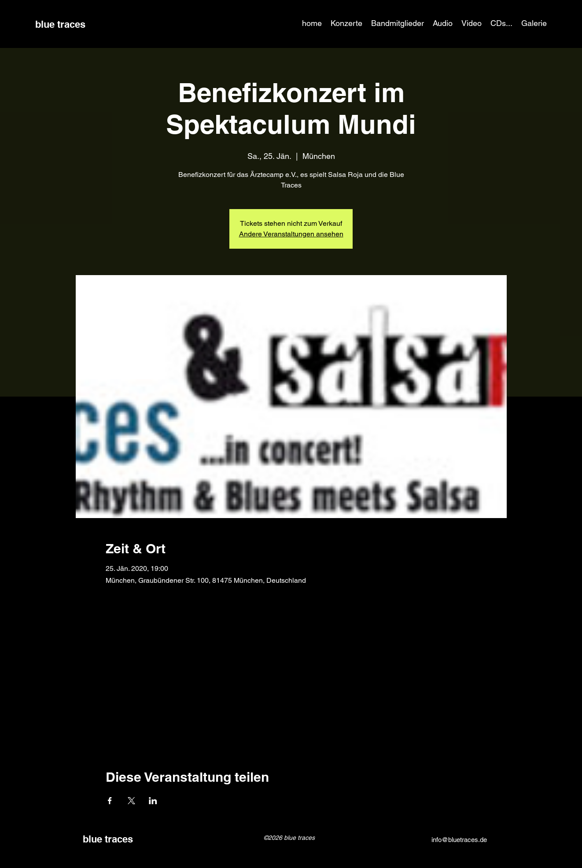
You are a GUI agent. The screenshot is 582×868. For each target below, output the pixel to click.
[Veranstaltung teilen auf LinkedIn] (153, 800)
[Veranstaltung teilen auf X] (131, 800)
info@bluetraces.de (459, 839)
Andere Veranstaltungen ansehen (291, 234)
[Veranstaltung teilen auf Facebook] (110, 800)
